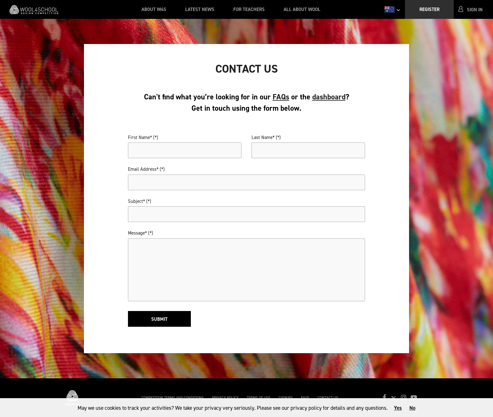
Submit (159, 319)
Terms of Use (258, 397)
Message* (137, 233)
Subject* (136, 201)
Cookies (286, 397)
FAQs (281, 97)
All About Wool (302, 9)
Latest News (199, 9)
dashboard (329, 97)
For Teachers (249, 9)
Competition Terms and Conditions (172, 397)
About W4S (153, 9)
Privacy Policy (225, 397)
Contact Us (328, 397)
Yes (398, 407)
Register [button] (429, 9)
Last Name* (263, 137)
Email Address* (143, 169)
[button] (471, 9)
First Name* (140, 137)
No (412, 407)
